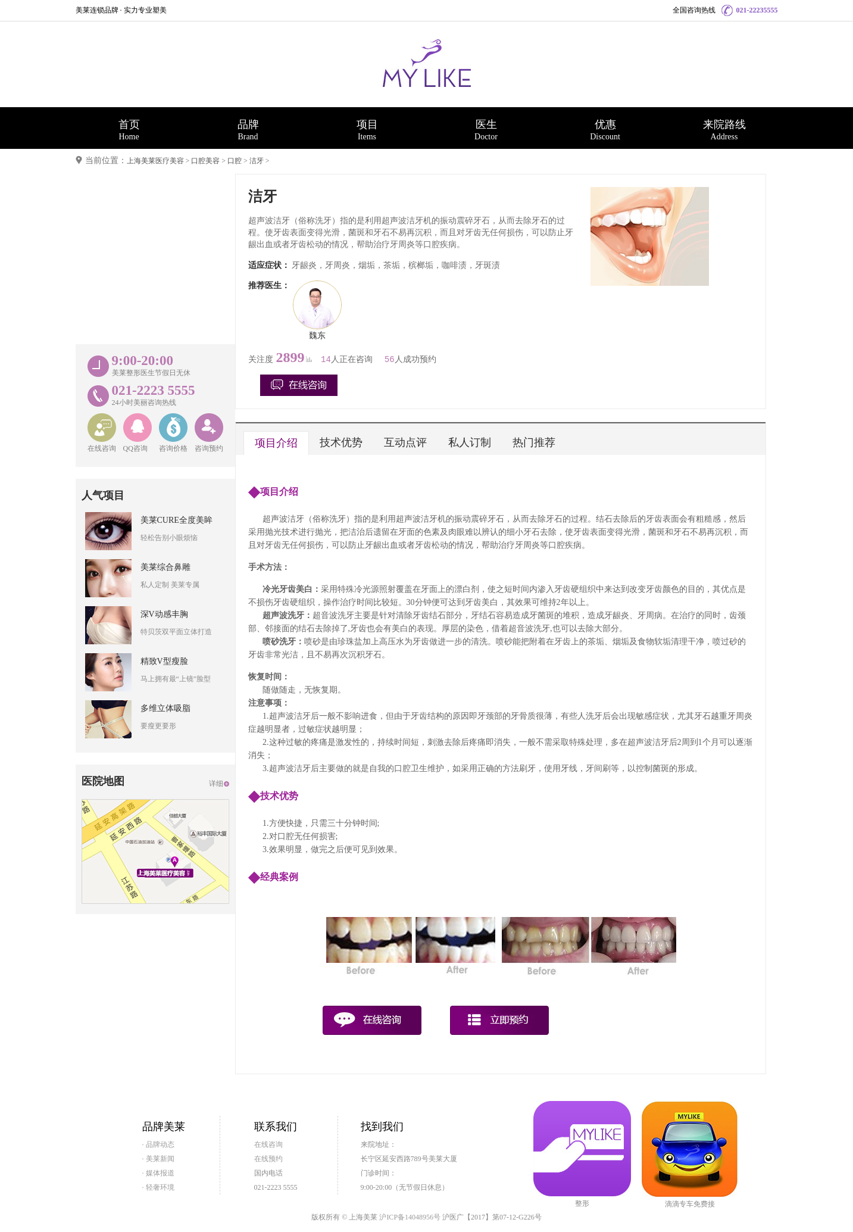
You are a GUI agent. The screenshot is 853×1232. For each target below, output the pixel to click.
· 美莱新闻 (158, 1159)
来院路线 (724, 129)
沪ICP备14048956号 (409, 1217)
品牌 (248, 129)
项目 (367, 129)
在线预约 (268, 1159)
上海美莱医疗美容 (155, 161)
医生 (486, 129)
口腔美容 (205, 161)
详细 (216, 783)
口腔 (234, 161)
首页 (129, 129)
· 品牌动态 (158, 1144)
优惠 (605, 129)
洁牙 (256, 161)
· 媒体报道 (158, 1173)
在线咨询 (268, 1144)
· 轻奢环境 (158, 1187)
